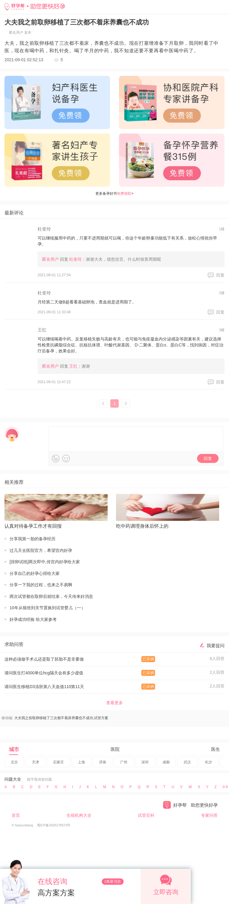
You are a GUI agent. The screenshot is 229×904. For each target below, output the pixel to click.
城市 (14, 749)
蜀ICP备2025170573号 (54, 825)
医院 (115, 749)
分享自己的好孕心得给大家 (35, 573)
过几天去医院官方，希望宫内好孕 (41, 550)
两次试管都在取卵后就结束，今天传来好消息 (51, 596)
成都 (166, 762)
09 (225, 787)
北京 (14, 762)
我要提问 (216, 645)
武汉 (187, 762)
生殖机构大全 (79, 815)
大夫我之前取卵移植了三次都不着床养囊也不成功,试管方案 (61, 718)
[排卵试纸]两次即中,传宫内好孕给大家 (45, 561)
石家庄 (58, 762)
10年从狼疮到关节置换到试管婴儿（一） (47, 607)
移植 (49, 43)
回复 (220, 275)
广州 (123, 762)
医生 (215, 749)
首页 (16, 815)
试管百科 (146, 815)
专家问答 (209, 815)
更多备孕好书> (114, 193)
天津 (35, 762)
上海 (81, 762)
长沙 (208, 762)
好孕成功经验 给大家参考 (33, 619)
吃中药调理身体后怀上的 (142, 526)
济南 (102, 762)
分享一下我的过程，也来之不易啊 (41, 584)
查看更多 (114, 702)
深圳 (144, 762)
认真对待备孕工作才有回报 (33, 526)
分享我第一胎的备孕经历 (32, 538)
